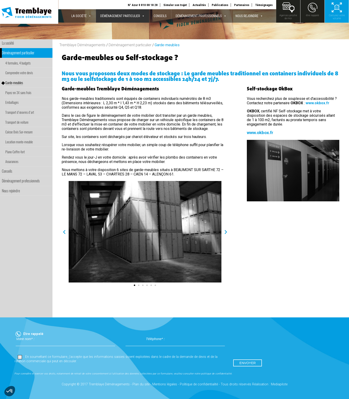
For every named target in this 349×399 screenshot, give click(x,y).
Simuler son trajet (175, 5)
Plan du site (141, 384)
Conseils (160, 16)
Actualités (199, 5)
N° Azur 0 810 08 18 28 (143, 5)
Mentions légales (164, 384)
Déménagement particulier (122, 16)
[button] (64, 231)
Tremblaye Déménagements (82, 45)
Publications (220, 5)
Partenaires (241, 5)
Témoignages (264, 5)
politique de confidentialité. (217, 373)
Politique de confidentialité (199, 384)
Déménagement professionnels (201, 16)
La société (81, 16)
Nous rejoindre (249, 16)
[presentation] (267, 346)
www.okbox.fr (317, 103)
